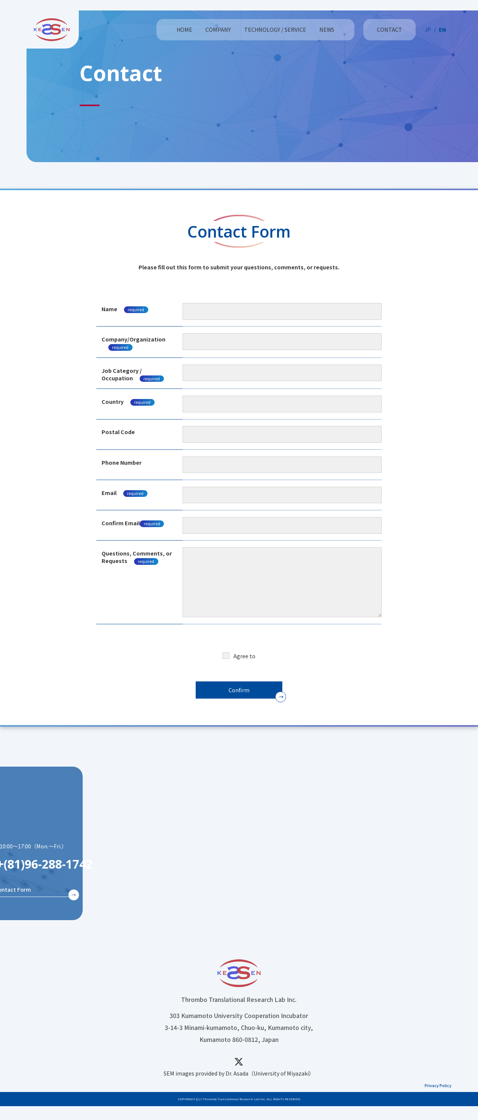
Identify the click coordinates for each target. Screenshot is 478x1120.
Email (125, 492)
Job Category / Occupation (133, 374)
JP (428, 29)
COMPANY (218, 29)
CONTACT (389, 29)
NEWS (326, 29)
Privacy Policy (254, 656)
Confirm (239, 690)
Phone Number (122, 462)
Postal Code (118, 432)
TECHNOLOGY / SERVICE (275, 29)
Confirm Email (133, 523)
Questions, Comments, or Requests (137, 557)
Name (125, 309)
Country (113, 401)
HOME (184, 29)
